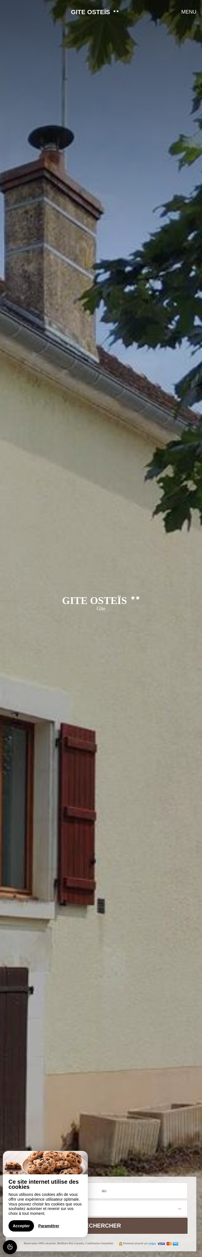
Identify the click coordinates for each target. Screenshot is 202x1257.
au (104, 1190)
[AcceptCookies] (10, 1247)
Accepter (21, 1226)
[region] (45, 1194)
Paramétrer (48, 1226)
